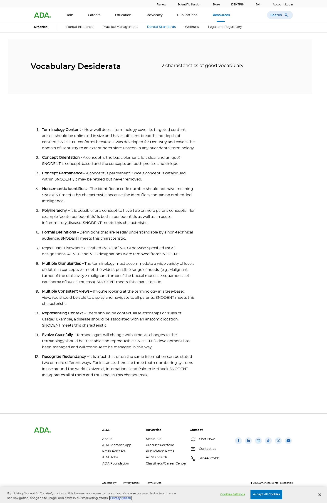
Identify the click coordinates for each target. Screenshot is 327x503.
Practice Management (120, 27)
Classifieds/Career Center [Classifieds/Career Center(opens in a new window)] (164, 463)
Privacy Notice (131, 483)
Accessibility (109, 483)
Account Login (283, 4)
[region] (163, 495)
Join (258, 4)
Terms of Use (153, 483)
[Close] (320, 495)
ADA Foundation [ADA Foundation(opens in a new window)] (115, 463)
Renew (161, 4)
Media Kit (153, 439)
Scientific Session (189, 4)
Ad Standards (156, 457)
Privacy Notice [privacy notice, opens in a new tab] (120, 498)
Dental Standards (161, 27)
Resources (222, 15)
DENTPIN (237, 4)
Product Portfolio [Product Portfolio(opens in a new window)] (160, 445)
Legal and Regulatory (225, 27)
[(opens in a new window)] (238, 444)
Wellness (192, 27)
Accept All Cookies (266, 494)
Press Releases (114, 451)
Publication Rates (160, 451)
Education (123, 15)
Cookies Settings (232, 494)
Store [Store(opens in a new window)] (216, 4)
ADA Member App (116, 445)
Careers (94, 15)
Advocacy (155, 15)
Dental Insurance (79, 27)
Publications (187, 15)
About (107, 439)
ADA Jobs (110, 457)
